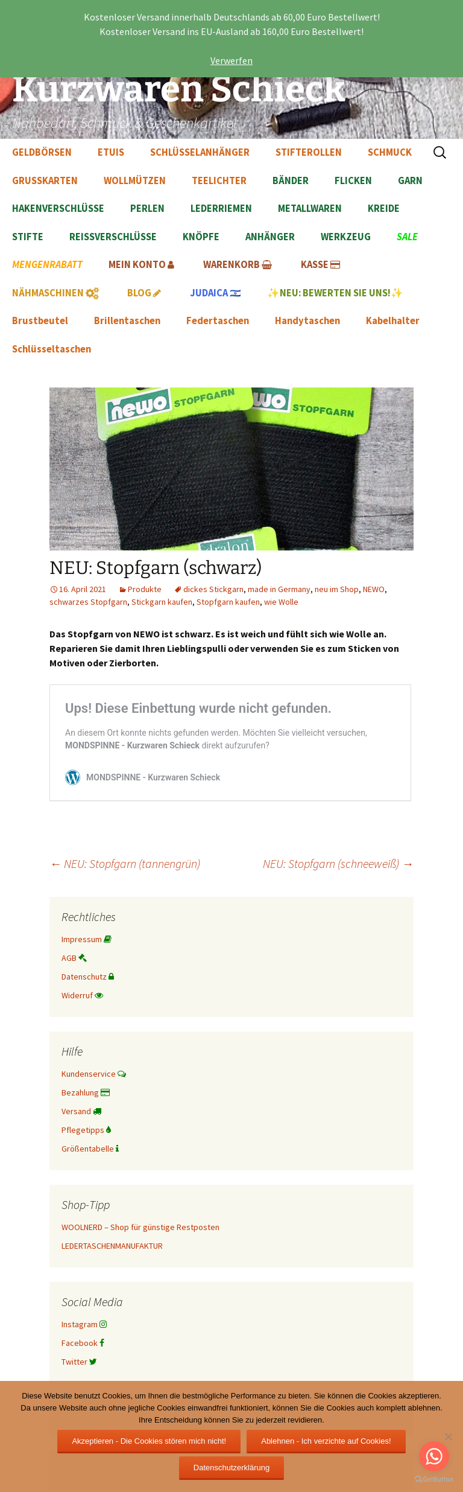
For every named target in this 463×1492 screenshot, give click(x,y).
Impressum (86, 939)
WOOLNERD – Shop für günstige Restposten (140, 1227)
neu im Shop (337, 589)
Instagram (84, 1324)
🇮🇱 (215, 293)
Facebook (82, 1342)
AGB (74, 957)
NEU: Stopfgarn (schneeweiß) (338, 863)
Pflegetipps (86, 1129)
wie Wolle (281, 601)
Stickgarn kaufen (161, 601)
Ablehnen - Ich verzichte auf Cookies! (326, 1441)
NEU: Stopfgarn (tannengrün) (124, 863)
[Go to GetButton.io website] (434, 1480)
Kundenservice (93, 1073)
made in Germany (279, 589)
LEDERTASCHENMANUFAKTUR (112, 1245)
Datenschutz (87, 976)
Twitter (79, 1361)
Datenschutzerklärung (231, 1467)
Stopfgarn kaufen (228, 601)
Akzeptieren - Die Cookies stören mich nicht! (149, 1441)
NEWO (374, 589)
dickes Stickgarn (213, 589)
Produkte (145, 589)
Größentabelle (90, 1148)
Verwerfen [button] (231, 60)
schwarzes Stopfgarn (88, 601)
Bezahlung (85, 1092)
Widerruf (82, 995)
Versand (81, 1111)
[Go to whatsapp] (434, 1456)
